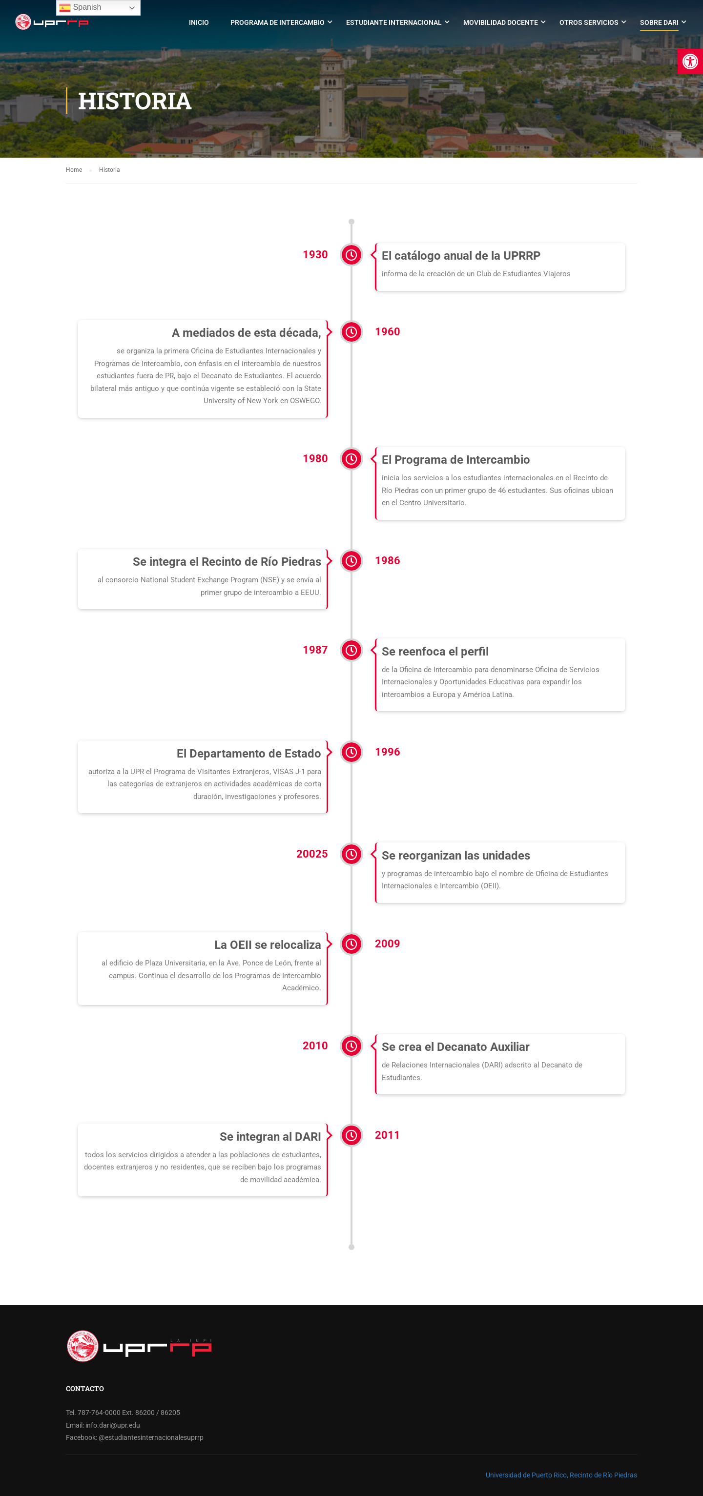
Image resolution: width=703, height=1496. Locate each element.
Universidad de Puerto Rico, (527, 1475)
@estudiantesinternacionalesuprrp (151, 1437)
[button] (690, 61)
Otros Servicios (589, 22)
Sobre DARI (659, 22)
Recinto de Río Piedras (603, 1475)
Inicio (199, 22)
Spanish (80, 8)
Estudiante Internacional (394, 22)
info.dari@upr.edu (112, 1425)
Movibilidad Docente (500, 22)
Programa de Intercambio (277, 22)
